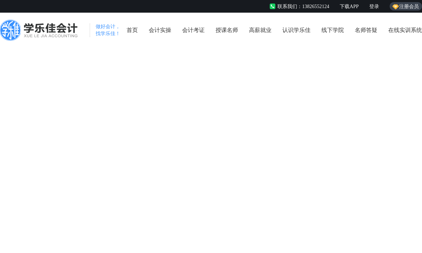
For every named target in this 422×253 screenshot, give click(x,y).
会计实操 (160, 30)
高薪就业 (260, 30)
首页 (132, 30)
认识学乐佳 (296, 30)
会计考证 (193, 30)
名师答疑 (366, 30)
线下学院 (332, 30)
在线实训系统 (405, 30)
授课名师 (227, 30)
